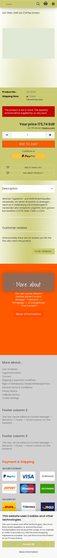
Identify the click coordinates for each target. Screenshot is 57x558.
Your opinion (42, 251)
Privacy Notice (15, 538)
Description (10, 188)
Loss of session (10, 369)
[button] (6, 135)
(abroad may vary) (34, 99)
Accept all (28, 544)
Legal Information (11, 372)
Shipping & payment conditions (19, 380)
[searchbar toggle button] (38, 4)
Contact (6, 376)
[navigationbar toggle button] (53, 4)
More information (28, 551)
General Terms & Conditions (17, 387)
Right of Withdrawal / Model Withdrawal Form (26, 383)
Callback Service (11, 394)
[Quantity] (28, 135)
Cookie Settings (10, 398)
